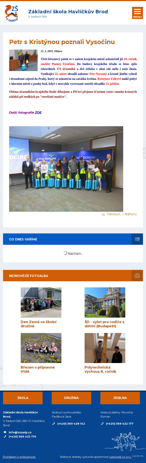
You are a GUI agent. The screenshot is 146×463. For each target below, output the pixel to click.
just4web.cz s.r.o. (120, 457)
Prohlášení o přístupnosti (19, 457)
